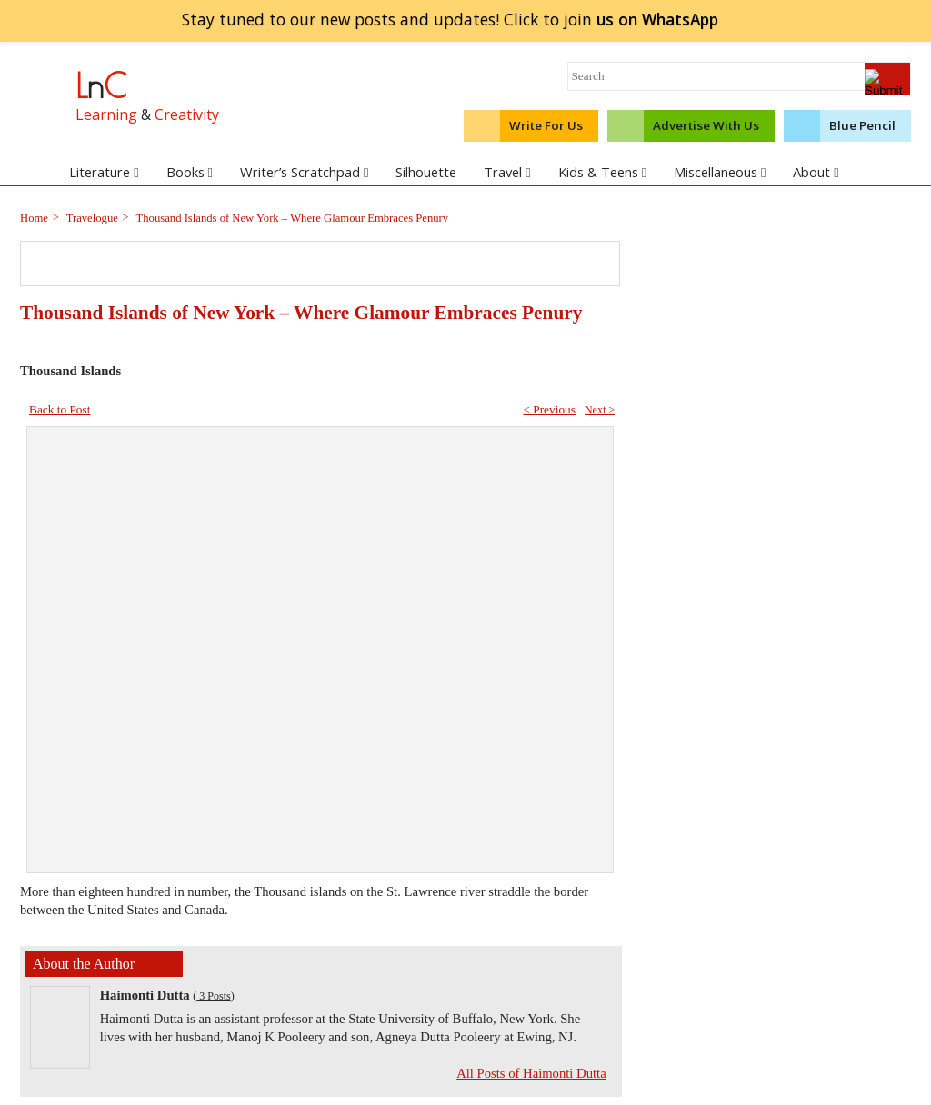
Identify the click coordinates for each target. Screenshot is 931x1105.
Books (189, 172)
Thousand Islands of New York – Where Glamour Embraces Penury (291, 218)
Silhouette (425, 172)
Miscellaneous (720, 172)
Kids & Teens (602, 172)
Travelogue (91, 218)
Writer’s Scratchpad (304, 172)
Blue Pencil (862, 125)
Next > (600, 409)
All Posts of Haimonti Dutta (531, 1073)
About (815, 172)
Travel (507, 172)
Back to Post (59, 409)
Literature (103, 172)
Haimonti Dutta (145, 995)
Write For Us (546, 125)
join (657, 19)
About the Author (84, 963)
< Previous (549, 409)
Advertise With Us (706, 125)
